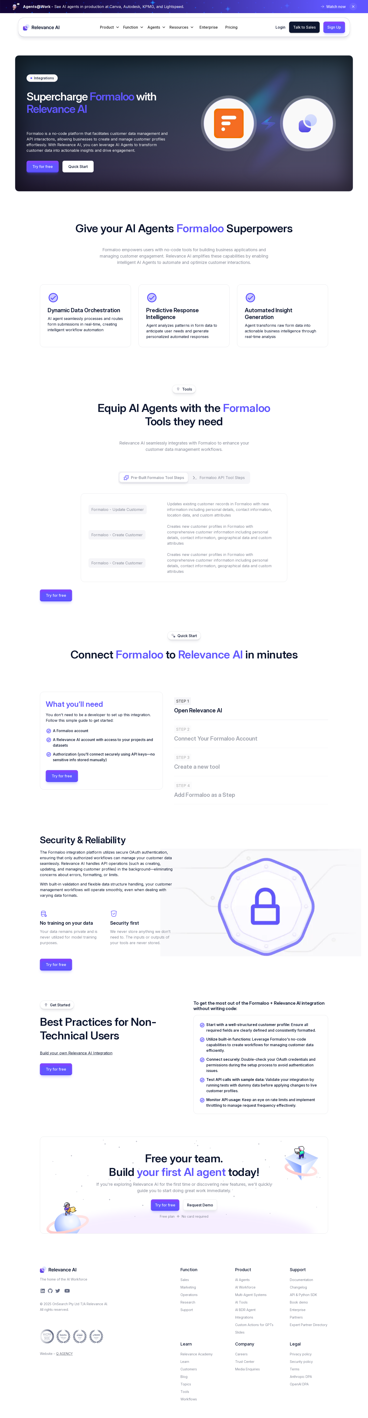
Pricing (231, 27)
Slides (240, 1332)
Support (186, 1310)
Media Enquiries (247, 1369)
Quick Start (78, 166)
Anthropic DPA (301, 1377)
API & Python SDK (303, 1295)
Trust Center (244, 1362)
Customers (188, 1369)
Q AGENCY (64, 1354)
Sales (184, 1280)
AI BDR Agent (245, 1310)
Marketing (188, 1287)
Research (187, 1302)
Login (280, 27)
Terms (294, 1369)
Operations (189, 1295)
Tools (184, 1392)
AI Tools (241, 1302)
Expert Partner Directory (308, 1325)
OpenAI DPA (299, 1384)
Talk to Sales (304, 27)
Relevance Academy (196, 1354)
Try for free (42, 166)
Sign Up (334, 27)
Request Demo (200, 1205)
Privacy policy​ (301, 1354)
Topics (185, 1384)
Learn (184, 1362)
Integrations (244, 1317)
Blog (184, 1377)
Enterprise (208, 27)
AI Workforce (245, 1287)
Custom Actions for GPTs (254, 1325)
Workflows (188, 1399)
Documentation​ (301, 1280)
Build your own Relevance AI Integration (76, 1053)
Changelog (298, 1287)
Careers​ (241, 1354)
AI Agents (242, 1280)
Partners (296, 1317)
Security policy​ (301, 1362)
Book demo (299, 1302)
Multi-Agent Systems (251, 1295)
